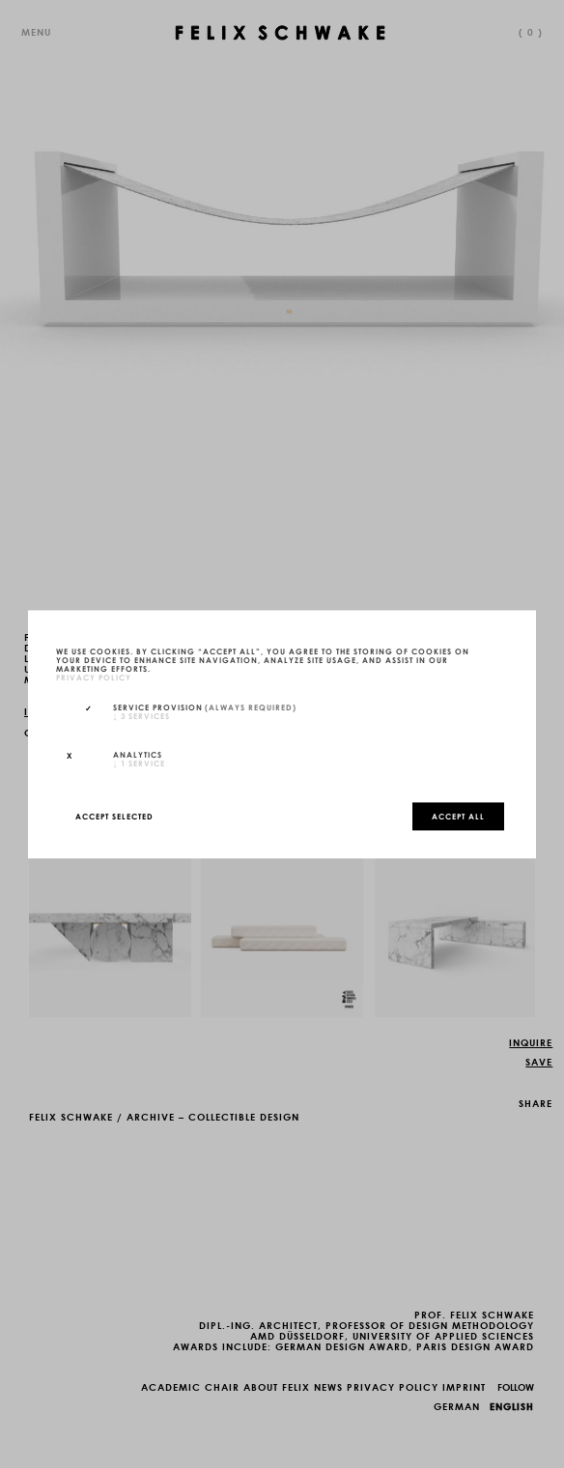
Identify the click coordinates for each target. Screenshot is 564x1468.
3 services (141, 716)
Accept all (458, 815)
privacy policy (93, 676)
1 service (139, 762)
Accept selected (114, 815)
